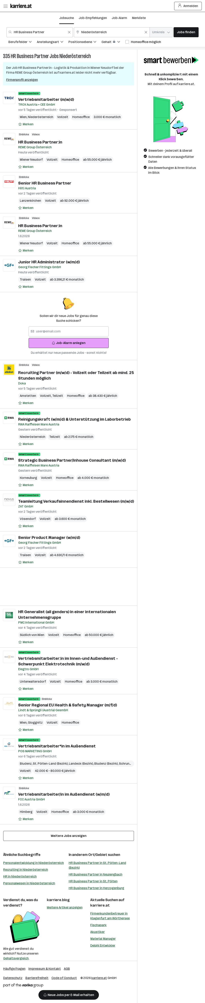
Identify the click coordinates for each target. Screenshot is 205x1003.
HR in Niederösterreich (20, 876)
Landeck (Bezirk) (81, 763)
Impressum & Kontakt (44, 969)
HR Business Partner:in (40, 142)
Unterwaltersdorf (33, 681)
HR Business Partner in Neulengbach (95, 874)
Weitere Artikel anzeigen (64, 907)
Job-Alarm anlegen (68, 343)
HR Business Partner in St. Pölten (93, 881)
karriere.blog (58, 900)
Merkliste (139, 18)
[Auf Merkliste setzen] (25, 124)
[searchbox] (69, 331)
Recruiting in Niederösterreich (25, 870)
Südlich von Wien (32, 635)
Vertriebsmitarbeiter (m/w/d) (46, 99)
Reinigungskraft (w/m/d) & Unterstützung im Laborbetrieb (74, 419)
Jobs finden (186, 32)
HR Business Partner (30, 56)
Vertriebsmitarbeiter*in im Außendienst (57, 746)
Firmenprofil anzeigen (22, 80)
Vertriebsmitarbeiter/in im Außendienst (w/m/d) (64, 794)
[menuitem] (22, 42)
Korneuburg (28, 478)
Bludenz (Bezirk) (106, 763)
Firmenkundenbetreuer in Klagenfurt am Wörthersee (110, 916)
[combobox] (39, 32)
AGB (67, 969)
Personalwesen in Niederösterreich (29, 883)
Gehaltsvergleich (16, 958)
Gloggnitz (35, 722)
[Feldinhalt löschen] (69, 32)
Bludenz (26, 763)
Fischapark (98, 925)
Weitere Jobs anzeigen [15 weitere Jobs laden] (68, 836)
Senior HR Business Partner (44, 183)
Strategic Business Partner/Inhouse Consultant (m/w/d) (72, 460)
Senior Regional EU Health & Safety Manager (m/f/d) (67, 705)
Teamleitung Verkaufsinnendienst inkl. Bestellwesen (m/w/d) (76, 501)
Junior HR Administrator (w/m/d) (49, 262)
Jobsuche (66, 18)
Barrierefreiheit (36, 978)
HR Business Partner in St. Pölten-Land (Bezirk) (97, 865)
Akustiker (97, 932)
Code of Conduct (64, 978)
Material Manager (103, 939)
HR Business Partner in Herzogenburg (96, 888)
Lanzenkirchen (30, 201)
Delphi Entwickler (102, 945)
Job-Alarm (119, 18)
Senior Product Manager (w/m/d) (49, 537)
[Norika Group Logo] (23, 986)
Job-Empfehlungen (93, 18)
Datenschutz (12, 978)
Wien (24, 117)
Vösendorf (28, 519)
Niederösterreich (75, 56)
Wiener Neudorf (31, 159)
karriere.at (100, 905)
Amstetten (28, 396)
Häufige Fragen (14, 969)
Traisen (25, 279)
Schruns (125, 763)
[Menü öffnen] (5, 6)
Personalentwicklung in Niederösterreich (33, 863)
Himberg (26, 812)
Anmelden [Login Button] (188, 6)
